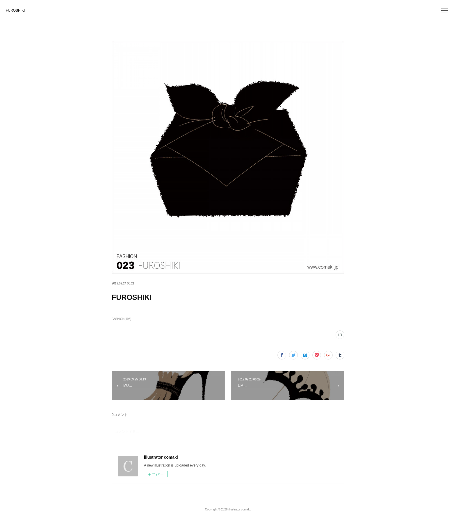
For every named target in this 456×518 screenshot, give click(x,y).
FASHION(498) (121, 319)
